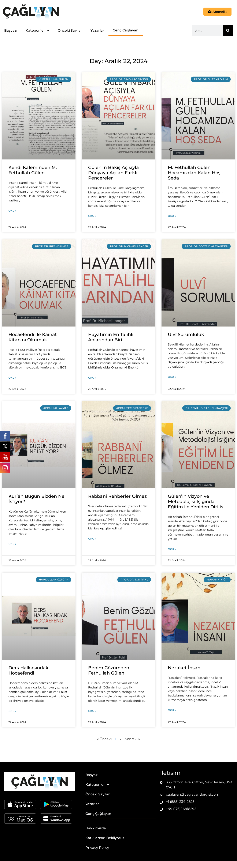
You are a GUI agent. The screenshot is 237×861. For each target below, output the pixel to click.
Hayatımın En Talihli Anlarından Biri (110, 337)
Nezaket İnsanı (185, 667)
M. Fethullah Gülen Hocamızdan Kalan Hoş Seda (194, 173)
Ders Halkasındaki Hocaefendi (29, 670)
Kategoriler (37, 30)
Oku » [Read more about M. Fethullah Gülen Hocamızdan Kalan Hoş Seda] (172, 215)
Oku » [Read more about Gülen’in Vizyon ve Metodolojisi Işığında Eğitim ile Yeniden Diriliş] (172, 549)
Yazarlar (97, 30)
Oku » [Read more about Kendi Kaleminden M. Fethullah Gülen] (12, 210)
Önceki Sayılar (70, 30)
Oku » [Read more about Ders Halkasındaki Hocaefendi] (12, 711)
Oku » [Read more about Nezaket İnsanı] (172, 710)
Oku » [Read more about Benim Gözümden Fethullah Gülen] (92, 711)
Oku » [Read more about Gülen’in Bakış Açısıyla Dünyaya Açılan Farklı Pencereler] (92, 215)
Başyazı (10, 30)
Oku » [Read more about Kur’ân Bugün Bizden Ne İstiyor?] (12, 543)
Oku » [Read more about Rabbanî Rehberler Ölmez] (92, 538)
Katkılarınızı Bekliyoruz (104, 838)
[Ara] (228, 30)
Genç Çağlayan (125, 30)
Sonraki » (132, 739)
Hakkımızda (95, 828)
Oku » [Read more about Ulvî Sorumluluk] (172, 376)
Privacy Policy (97, 848)
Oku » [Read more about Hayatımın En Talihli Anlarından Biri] (92, 377)
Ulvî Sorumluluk (186, 334)
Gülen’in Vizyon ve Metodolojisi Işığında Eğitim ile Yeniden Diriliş (195, 501)
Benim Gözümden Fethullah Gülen (108, 670)
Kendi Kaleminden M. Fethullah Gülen (32, 170)
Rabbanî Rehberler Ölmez (117, 496)
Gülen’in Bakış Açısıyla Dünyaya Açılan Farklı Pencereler (113, 173)
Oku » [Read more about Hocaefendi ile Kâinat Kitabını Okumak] (12, 377)
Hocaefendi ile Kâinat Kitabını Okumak (32, 337)
